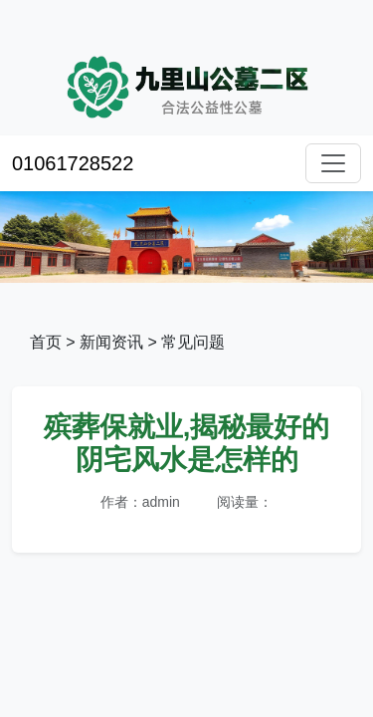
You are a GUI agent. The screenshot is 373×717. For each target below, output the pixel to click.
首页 (46, 342)
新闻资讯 (111, 342)
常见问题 (193, 342)
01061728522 (72, 163)
